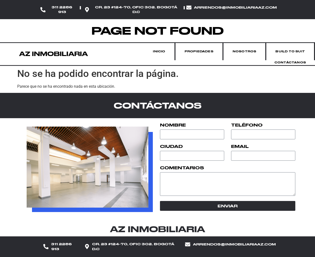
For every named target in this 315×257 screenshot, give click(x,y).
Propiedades (199, 51)
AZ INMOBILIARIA (53, 53)
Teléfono (247, 125)
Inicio (159, 51)
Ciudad (171, 146)
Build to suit (290, 51)
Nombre (173, 125)
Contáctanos (290, 62)
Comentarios (182, 168)
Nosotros (244, 51)
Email (240, 146)
